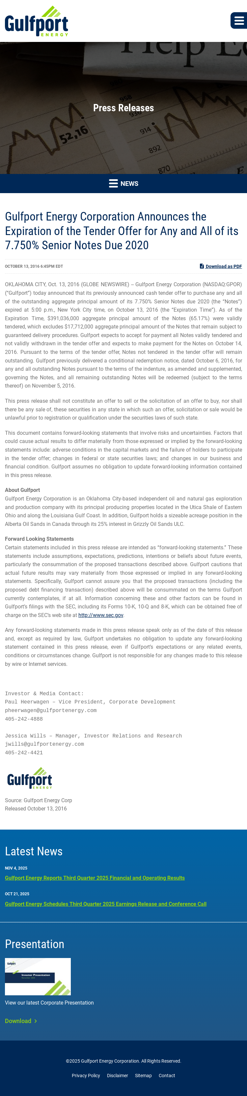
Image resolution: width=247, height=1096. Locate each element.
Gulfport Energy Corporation (110, 1061)
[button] (239, 20)
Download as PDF (220, 266)
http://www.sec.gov (100, 615)
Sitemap (143, 1075)
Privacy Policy (86, 1075)
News (123, 183)
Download (18, 1020)
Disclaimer (117, 1075)
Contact (167, 1075)
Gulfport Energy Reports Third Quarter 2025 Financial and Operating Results (95, 878)
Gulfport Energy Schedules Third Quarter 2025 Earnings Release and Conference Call (105, 904)
